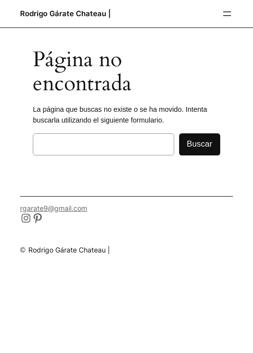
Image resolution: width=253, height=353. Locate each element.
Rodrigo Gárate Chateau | (65, 13)
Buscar (199, 144)
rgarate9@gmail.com (53, 208)
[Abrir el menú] (227, 14)
